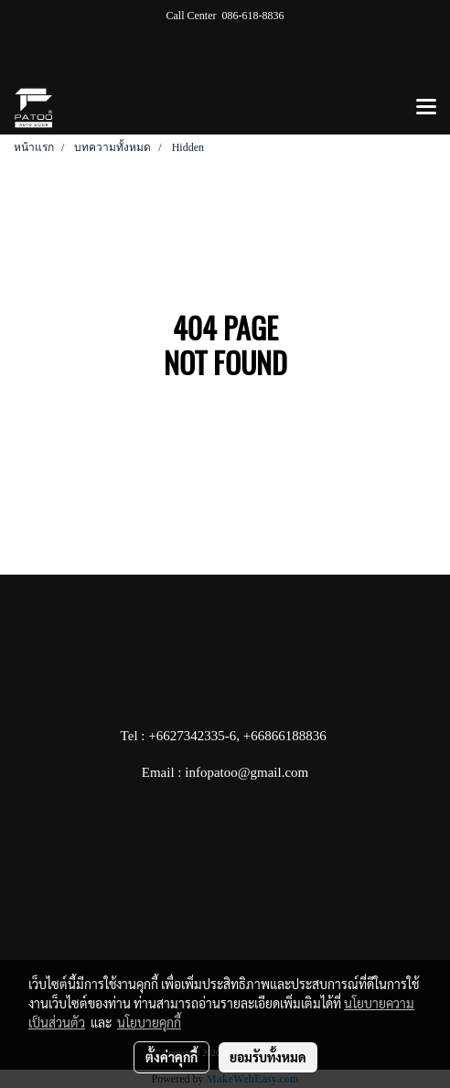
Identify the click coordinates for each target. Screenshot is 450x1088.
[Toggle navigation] (426, 108)
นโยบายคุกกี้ (149, 1022)
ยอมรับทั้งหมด (268, 1057)
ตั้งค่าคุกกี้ (171, 1057)
